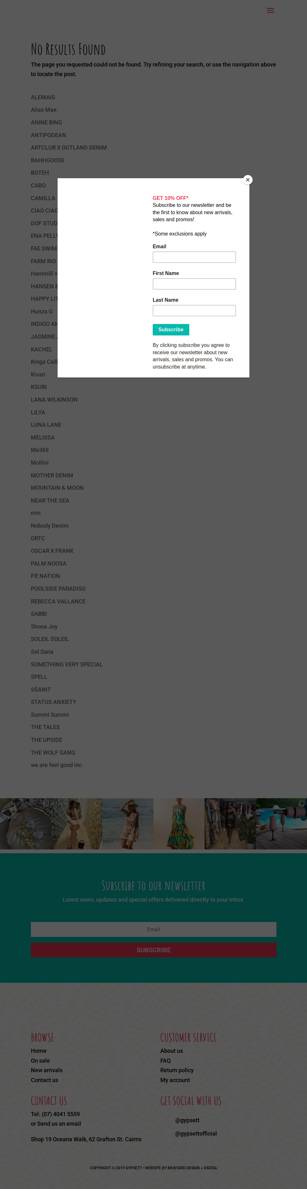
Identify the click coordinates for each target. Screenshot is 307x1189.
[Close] (248, 180)
